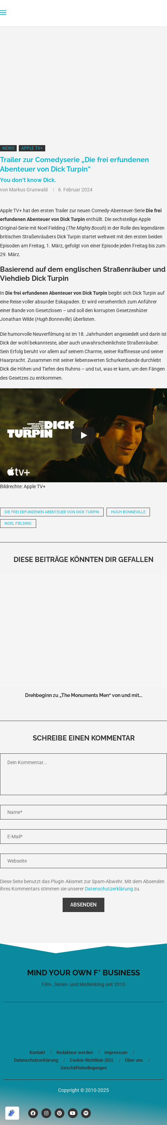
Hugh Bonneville (128, 512)
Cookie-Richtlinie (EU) (91, 1060)
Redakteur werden (74, 1052)
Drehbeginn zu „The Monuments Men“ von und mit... (83, 695)
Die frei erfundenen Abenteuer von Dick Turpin (52, 512)
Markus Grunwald (28, 189)
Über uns (134, 1060)
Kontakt (37, 1052)
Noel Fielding (18, 523)
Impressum (115, 1052)
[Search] (163, 13)
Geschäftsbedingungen (84, 1067)
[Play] (83, 435)
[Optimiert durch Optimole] (12, 1113)
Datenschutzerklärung (109, 889)
